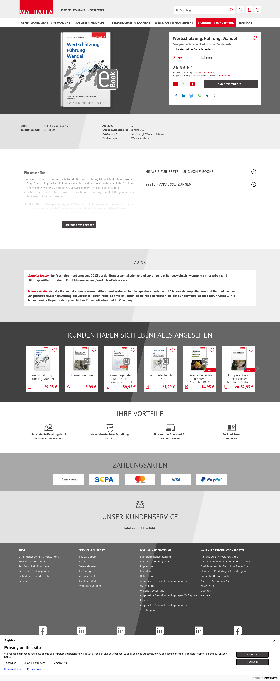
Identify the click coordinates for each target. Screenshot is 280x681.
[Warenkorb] (257, 9)
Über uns (206, 590)
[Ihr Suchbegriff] (204, 10)
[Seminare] (245, 22)
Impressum (147, 566)
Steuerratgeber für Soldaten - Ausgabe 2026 (199, 378)
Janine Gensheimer (183, 49)
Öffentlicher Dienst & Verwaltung (39, 556)
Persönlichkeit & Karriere (34, 566)
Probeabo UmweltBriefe (215, 576)
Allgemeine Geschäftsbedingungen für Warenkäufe (163, 583)
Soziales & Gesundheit (32, 561)
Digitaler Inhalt (210, 72)
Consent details (13, 669)
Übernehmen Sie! (82, 375)
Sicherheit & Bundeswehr (34, 576)
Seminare (24, 581)
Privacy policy (34, 669)
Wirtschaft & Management (35, 571)
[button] (176, 96)
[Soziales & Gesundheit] (91, 22)
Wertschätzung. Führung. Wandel (42, 377)
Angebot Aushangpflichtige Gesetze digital (226, 561)
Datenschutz (147, 576)
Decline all (252, 661)
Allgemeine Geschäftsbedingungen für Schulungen (163, 607)
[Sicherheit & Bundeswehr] (216, 22)
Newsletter (96, 10)
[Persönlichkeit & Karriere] (130, 22)
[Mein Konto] (249, 9)
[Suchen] (231, 10)
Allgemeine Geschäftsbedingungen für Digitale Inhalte (168, 598)
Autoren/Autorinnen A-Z (215, 581)
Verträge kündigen (90, 585)
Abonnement (87, 576)
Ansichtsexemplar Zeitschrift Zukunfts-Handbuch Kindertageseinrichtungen (224, 568)
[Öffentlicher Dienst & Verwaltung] (46, 22)
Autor (140, 262)
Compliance (147, 571)
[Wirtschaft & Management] (174, 22)
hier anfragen (225, 75)
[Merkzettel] (240, 9)
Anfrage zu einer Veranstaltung (219, 556)
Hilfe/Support (87, 556)
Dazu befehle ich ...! (160, 377)
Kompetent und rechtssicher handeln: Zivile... (238, 378)
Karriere (205, 595)
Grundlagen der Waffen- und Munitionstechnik (121, 378)
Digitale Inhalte (88, 581)
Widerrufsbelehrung (152, 590)
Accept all (252, 654)
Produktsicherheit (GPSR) (155, 561)
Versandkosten (88, 566)
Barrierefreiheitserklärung (155, 556)
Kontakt (79, 10)
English (10, 640)
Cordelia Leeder (202, 49)
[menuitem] (66, 10)
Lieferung (197, 72)
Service (66, 10)
